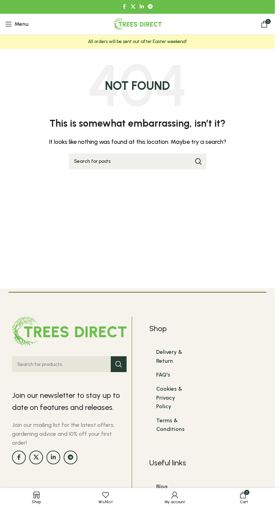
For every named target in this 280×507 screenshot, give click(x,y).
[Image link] (69, 330)
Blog (162, 486)
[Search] (137, 161)
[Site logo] (138, 23)
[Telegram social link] (150, 7)
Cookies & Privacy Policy (169, 397)
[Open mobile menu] (17, 24)
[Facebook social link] (124, 7)
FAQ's (163, 374)
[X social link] (133, 7)
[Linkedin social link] (142, 7)
